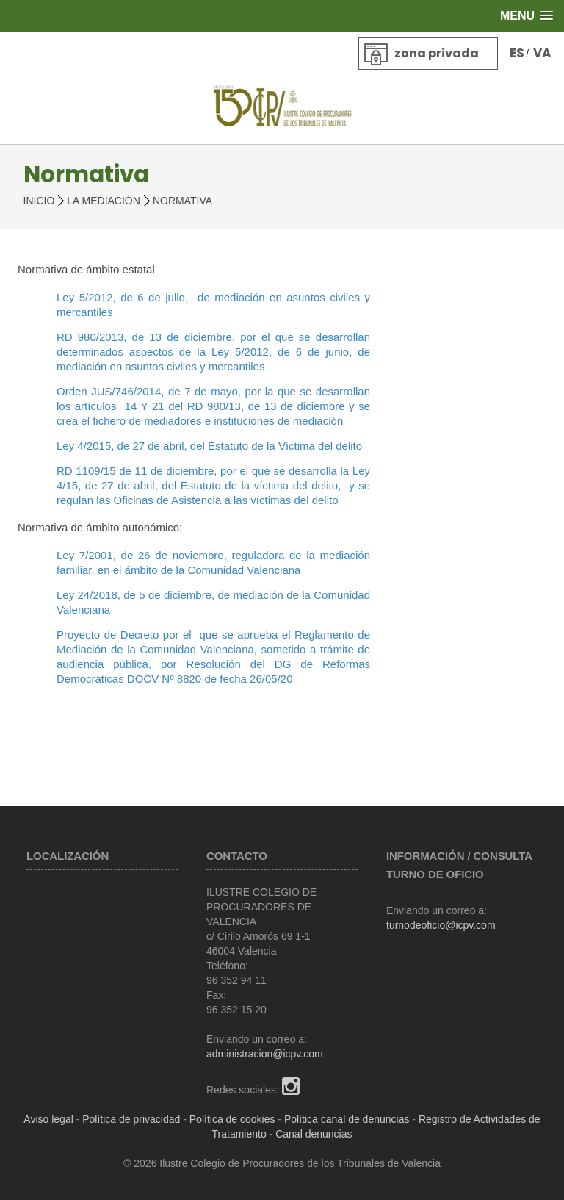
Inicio (39, 200)
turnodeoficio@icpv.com (441, 925)
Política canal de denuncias (346, 1119)
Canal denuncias (313, 1134)
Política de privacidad (131, 1119)
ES (517, 53)
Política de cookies (232, 1119)
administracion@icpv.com (264, 1054)
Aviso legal (48, 1119)
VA (542, 53)
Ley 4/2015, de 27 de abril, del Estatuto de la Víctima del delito (209, 445)
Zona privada (436, 53)
